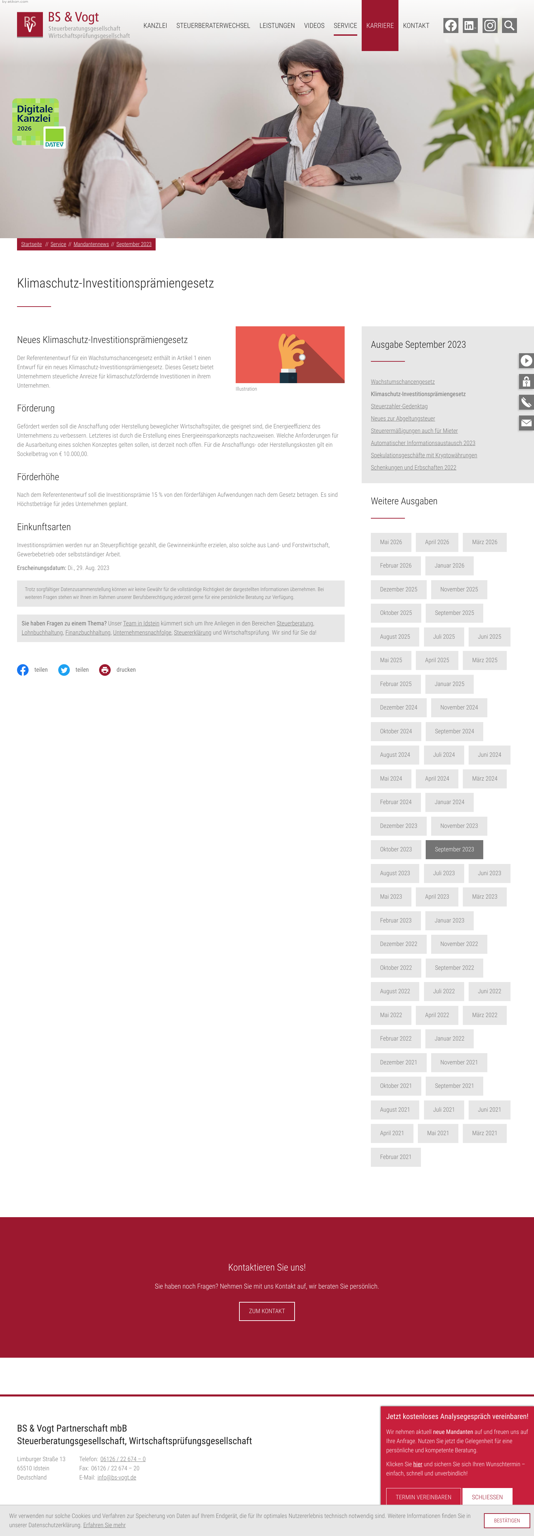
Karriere (380, 25)
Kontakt (416, 25)
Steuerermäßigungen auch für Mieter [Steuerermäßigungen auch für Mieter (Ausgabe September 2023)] (414, 431)
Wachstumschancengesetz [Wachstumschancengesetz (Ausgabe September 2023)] (403, 382)
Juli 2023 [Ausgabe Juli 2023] (455, 873)
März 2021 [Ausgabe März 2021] (495, 1133)
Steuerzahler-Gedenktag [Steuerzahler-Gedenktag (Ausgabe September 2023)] (399, 406)
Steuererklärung (192, 632)
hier (418, 1464)
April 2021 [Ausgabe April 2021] (403, 1133)
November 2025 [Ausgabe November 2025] (470, 589)
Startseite (31, 244)
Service (345, 25)
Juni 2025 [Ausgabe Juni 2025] (500, 636)
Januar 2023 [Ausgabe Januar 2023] (460, 920)
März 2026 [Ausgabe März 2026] (495, 542)
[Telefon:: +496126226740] (123, 1459)
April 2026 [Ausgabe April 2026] (448, 542)
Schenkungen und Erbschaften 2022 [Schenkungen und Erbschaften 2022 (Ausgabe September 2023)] (413, 467)
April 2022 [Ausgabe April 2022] (448, 1015)
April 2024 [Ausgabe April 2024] (448, 778)
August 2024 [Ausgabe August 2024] (406, 754)
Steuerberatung (295, 623)
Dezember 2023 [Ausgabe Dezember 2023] (409, 826)
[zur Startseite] (73, 25)
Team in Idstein (141, 623)
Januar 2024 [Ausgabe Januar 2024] (460, 802)
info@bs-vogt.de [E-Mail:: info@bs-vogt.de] (116, 1477)
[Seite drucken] (122, 670)
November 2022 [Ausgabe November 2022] (470, 944)
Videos (314, 25)
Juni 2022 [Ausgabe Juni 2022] (500, 991)
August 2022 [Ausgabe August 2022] (406, 991)
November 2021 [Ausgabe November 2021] (470, 1062)
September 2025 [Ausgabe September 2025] (465, 613)
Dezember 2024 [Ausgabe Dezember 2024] (409, 707)
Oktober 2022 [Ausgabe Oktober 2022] (407, 967)
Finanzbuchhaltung (88, 632)
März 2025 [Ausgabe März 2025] (495, 660)
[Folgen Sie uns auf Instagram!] (490, 25)
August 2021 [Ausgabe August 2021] (406, 1109)
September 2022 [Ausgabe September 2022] (465, 967)
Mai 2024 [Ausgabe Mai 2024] (402, 778)
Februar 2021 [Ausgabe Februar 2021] (407, 1157)
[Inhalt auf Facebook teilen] (37, 670)
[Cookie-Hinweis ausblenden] (507, 1520)
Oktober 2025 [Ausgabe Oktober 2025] (407, 613)
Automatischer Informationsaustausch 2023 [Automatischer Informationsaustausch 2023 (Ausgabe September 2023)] (423, 443)
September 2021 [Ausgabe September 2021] (465, 1086)
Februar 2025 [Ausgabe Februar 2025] (407, 684)
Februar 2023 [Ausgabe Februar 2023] (407, 920)
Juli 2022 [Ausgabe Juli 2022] (455, 991)
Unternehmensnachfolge (142, 632)
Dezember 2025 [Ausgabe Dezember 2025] (409, 589)
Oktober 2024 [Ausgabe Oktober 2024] (407, 731)
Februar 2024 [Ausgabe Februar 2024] (407, 802)
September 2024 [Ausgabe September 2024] (465, 731)
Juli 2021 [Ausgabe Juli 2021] (455, 1109)
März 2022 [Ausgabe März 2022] (495, 1015)
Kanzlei (155, 25)
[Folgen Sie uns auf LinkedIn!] (470, 25)
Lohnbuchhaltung (42, 632)
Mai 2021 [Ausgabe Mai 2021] (449, 1133)
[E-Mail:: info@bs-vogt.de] (526, 422)
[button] (526, 381)
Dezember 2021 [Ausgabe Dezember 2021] (409, 1062)
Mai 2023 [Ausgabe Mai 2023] (402, 896)
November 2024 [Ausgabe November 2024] (470, 707)
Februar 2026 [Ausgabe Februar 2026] (407, 565)
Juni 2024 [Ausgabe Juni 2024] (500, 754)
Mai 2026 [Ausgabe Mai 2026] (402, 542)
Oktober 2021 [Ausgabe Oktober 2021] (407, 1086)
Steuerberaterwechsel (213, 25)
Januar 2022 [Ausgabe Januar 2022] (460, 1038)
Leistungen (277, 25)
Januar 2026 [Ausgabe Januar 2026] (460, 565)
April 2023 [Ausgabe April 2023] (448, 896)
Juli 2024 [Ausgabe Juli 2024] (455, 754)
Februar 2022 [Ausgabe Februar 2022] (407, 1038)
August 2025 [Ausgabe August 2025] (406, 636)
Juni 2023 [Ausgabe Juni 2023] (500, 873)
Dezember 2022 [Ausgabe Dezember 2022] (409, 944)
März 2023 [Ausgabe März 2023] (495, 896)
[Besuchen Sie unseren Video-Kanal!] (526, 360)
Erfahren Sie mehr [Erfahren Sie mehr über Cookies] (104, 1525)
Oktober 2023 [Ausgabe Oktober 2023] (407, 849)
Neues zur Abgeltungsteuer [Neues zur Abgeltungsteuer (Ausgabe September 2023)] (403, 418)
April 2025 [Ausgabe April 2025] (448, 660)
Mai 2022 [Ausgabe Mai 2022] (402, 1015)
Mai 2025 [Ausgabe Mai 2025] (402, 660)
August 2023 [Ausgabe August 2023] (406, 873)
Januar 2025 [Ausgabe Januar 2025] (460, 684)
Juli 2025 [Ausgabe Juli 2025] (455, 636)
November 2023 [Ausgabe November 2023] (470, 826)
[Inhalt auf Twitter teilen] (78, 670)
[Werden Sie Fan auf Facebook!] (450, 25)
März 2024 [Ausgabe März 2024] (495, 778)
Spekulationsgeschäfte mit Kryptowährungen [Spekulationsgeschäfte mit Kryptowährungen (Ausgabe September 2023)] (424, 455)
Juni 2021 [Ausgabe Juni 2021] (500, 1109)
